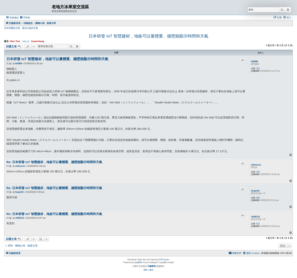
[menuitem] (25, 17)
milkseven (256, 165)
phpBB (138, 262)
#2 (7, 166)
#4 (7, 218)
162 (258, 68)
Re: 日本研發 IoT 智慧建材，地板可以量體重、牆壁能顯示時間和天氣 (54, 162)
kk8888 (254, 61)
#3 (7, 192)
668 (258, 198)
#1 (7, 63)
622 (258, 224)
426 (258, 172)
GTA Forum (163, 259)
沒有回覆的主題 (12, 28)
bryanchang (37, 41)
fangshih (255, 191)
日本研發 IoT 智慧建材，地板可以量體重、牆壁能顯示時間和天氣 (148, 36)
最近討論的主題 (30, 28)
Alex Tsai (15, 41)
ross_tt (25, 41)
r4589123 (255, 217)
